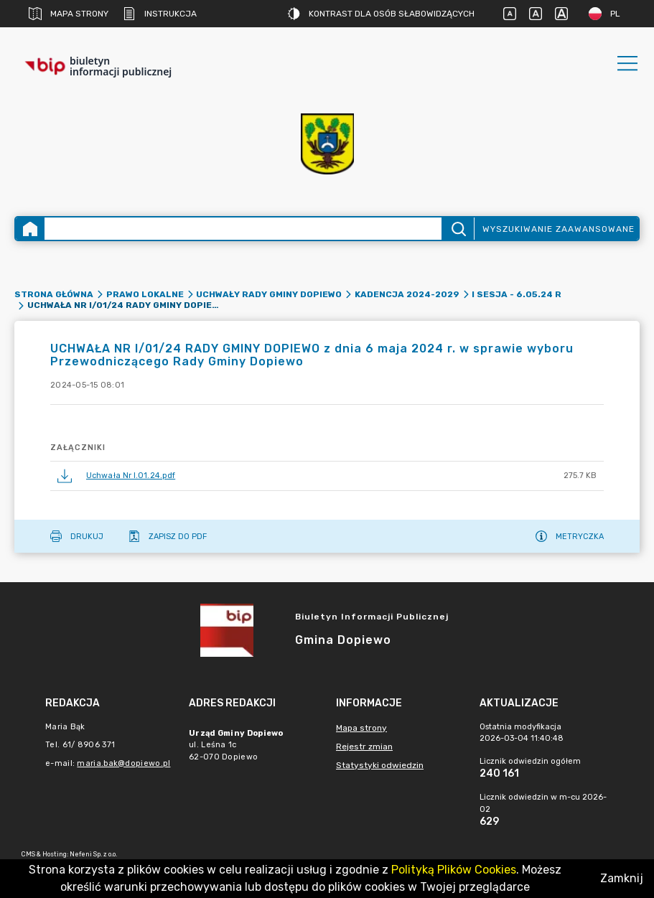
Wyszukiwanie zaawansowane (558, 229)
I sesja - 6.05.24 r (516, 294)
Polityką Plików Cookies (453, 869)
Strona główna (53, 294)
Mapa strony (68, 13)
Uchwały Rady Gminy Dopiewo (269, 294)
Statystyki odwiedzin (380, 765)
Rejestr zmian (364, 747)
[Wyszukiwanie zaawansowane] (243, 229)
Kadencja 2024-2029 (407, 294)
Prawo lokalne (145, 294)
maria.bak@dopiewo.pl (123, 763)
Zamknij (621, 878)
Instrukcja (160, 13)
